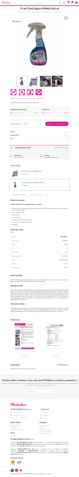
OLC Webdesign (48, 473)
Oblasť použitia (36, 195)
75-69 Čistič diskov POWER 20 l (31, 171)
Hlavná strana (20, 12)
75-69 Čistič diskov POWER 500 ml (52, 12)
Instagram (44, 415)
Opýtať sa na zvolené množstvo (57, 124)
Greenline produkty (45, 429)
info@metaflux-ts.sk (17, 415)
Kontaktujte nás (60, 148)
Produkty (28, 12)
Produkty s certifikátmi (45, 431)
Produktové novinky (45, 425)
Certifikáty (13, 427)
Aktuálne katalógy (15, 425)
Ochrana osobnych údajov (17, 429)
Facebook (44, 412)
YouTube (44, 418)
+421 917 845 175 (19, 157)
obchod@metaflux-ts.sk (51, 157)
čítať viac (43, 102)
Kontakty (13, 436)
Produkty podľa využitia (45, 433)
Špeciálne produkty (37, 12)
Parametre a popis (18, 195)
